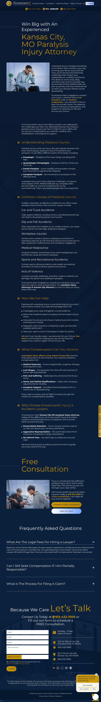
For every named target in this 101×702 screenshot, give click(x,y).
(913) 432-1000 (64, 647)
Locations (50, 3)
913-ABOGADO (52, 9)
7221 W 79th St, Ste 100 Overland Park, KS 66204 (69, 642)
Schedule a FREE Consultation (66, 505)
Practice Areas (37, 3)
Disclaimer (10, 664)
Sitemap (51, 696)
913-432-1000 (34, 9)
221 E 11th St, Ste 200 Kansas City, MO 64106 (68, 654)
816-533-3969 (69, 9)
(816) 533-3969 (64, 659)
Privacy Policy (24, 664)
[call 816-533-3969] (74, 494)
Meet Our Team (66, 511)
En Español (89, 3)
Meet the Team (62, 3)
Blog (73, 3)
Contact (79, 3)
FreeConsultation (100, 421)
